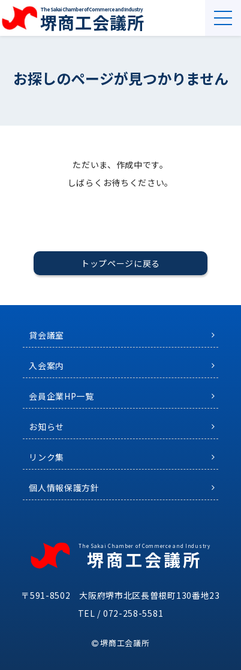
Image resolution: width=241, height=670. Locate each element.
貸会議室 (46, 335)
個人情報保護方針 (64, 488)
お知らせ (46, 427)
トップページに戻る (120, 263)
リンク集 (46, 457)
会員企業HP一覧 (61, 396)
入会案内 (46, 365)
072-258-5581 (133, 613)
